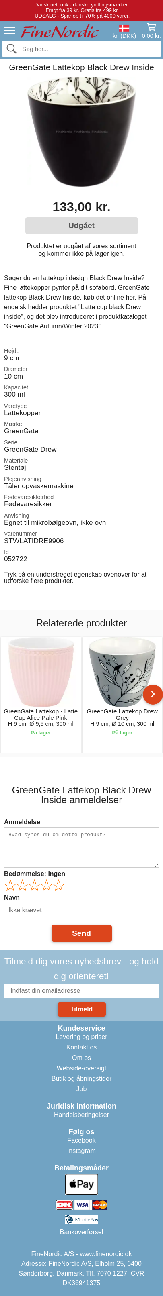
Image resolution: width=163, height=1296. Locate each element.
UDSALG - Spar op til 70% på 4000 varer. (82, 16)
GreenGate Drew (30, 449)
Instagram (81, 1150)
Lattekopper (22, 413)
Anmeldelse (22, 822)
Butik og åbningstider (81, 1078)
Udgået (81, 225)
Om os (81, 1057)
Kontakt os (81, 1047)
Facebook (81, 1140)
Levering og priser (81, 1036)
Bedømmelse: (34, 873)
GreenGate (21, 431)
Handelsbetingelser (81, 1114)
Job (81, 1089)
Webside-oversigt (81, 1068)
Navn (12, 897)
